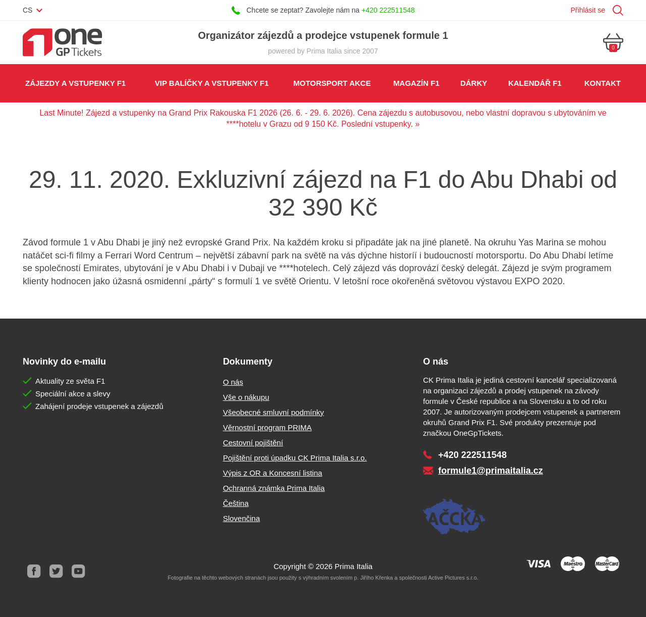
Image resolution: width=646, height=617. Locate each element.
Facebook (33, 571)
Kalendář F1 (535, 83)
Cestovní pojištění (253, 442)
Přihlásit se (588, 10)
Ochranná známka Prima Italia (274, 488)
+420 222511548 (388, 10)
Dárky (473, 83)
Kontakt (602, 83)
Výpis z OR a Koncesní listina (272, 473)
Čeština (236, 503)
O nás (233, 382)
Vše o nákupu (246, 397)
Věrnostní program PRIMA (267, 427)
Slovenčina (241, 518)
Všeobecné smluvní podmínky (273, 412)
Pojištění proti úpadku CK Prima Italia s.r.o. (295, 457)
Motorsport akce (331, 83)
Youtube (78, 571)
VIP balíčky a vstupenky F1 (212, 83)
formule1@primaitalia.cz (490, 471)
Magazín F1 (416, 83)
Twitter (56, 571)
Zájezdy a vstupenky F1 (75, 83)
